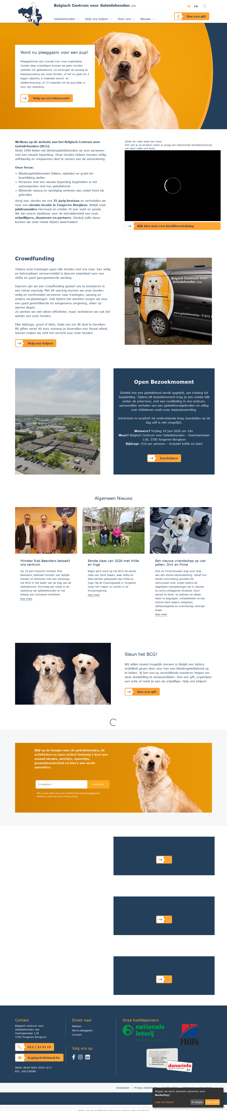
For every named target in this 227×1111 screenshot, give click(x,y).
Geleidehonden (65, 19)
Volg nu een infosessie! (45, 98)
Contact (77, 1034)
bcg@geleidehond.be (37, 1057)
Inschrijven (163, 458)
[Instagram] (81, 1057)
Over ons (125, 19)
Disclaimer (123, 1087)
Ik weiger (197, 1102)
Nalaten (76, 1026)
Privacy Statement (145, 1087)
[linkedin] (88, 1057)
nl (189, 6)
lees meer (26, 598)
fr (196, 6)
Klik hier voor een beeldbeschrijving (159, 226)
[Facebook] (75, 1057)
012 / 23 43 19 (33, 1047)
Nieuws (146, 19)
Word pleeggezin (82, 1030)
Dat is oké (212, 1102)
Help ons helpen (97, 19)
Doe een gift (190, 16)
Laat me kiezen (164, 1102)
